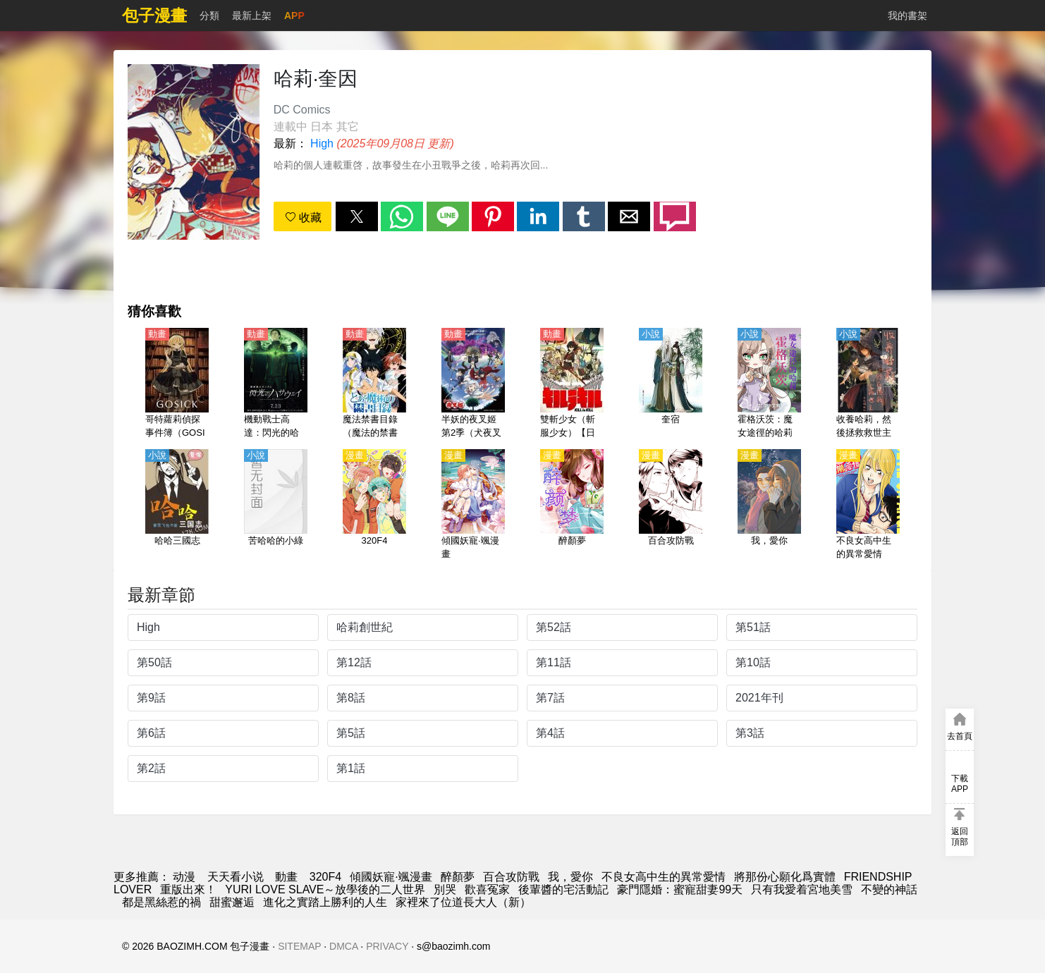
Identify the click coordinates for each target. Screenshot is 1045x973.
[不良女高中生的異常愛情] (868, 505)
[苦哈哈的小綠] (275, 505)
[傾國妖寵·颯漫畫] (473, 505)
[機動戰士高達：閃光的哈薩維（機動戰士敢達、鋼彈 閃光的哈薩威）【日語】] (275, 384)
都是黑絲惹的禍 (161, 902)
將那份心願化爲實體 (785, 877)
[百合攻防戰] (670, 505)
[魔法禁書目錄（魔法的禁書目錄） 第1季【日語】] (374, 384)
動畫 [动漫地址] (286, 877)
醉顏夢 (458, 877)
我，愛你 (570, 877)
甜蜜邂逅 (232, 902)
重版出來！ (188, 889)
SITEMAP (299, 946)
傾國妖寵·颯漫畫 (391, 877)
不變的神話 (889, 889)
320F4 (325, 877)
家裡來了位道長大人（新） (463, 902)
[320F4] (374, 505)
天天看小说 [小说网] (235, 877)
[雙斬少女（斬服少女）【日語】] (572, 384)
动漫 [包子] (184, 877)
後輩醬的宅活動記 (563, 889)
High (322, 143)
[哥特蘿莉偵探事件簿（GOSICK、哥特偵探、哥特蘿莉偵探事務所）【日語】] (177, 384)
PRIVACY (387, 946)
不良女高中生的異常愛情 (663, 877)
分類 (209, 15)
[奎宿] (670, 384)
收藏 (303, 218)
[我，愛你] (769, 505)
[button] (357, 216)
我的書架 (907, 15)
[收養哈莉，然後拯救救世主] (868, 384)
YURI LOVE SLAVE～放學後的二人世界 (325, 889)
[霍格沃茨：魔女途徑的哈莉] (769, 384)
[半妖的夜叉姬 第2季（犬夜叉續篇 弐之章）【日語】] (473, 384)
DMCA (343, 946)
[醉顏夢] (572, 505)
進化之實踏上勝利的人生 (325, 902)
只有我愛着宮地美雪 (802, 889)
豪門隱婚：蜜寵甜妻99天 (679, 889)
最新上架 (251, 15)
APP (294, 15)
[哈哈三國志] (177, 505)
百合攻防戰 (511, 877)
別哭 (445, 889)
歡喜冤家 (487, 889)
